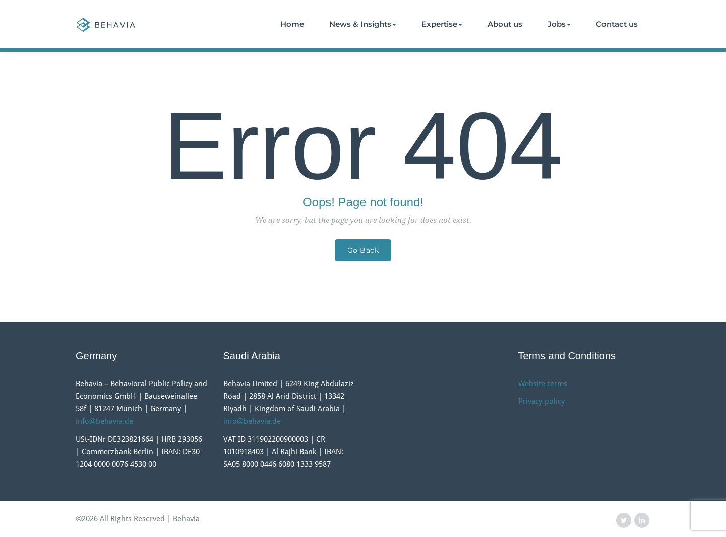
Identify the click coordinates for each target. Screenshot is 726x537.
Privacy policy (541, 401)
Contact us (617, 24)
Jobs (559, 24)
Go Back (363, 250)
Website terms (542, 383)
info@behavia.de (104, 421)
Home (292, 24)
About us (505, 24)
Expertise (441, 24)
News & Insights (362, 24)
